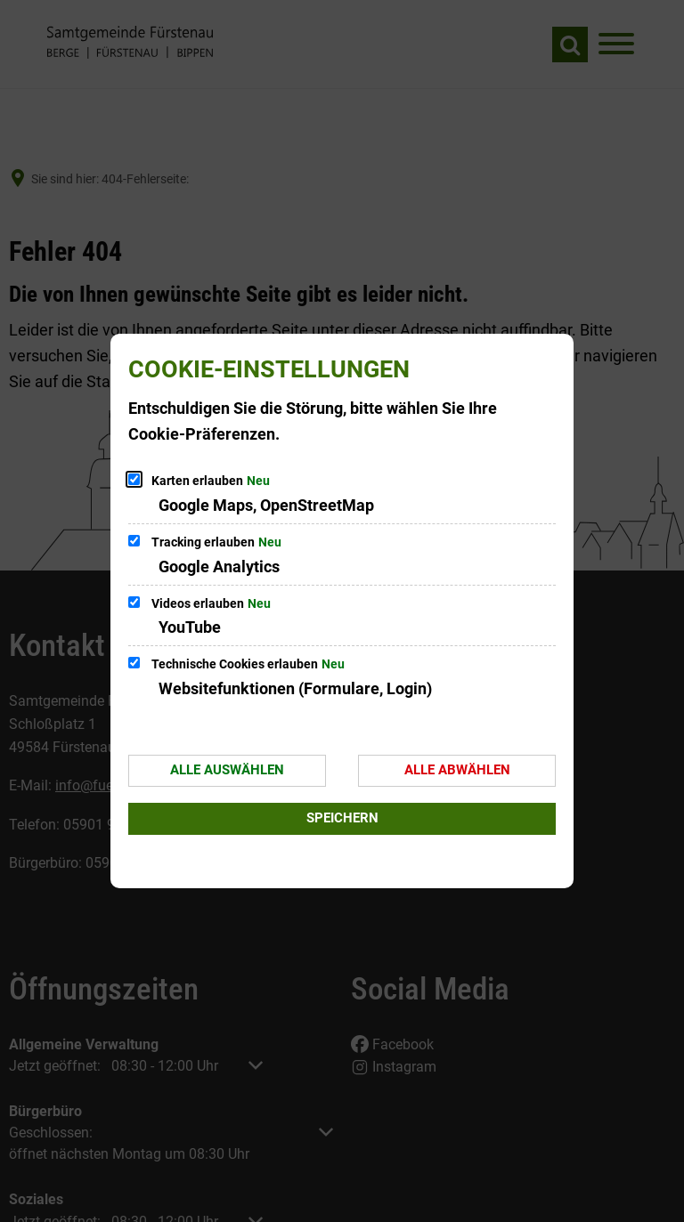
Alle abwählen (457, 770)
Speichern (342, 818)
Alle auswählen (227, 770)
